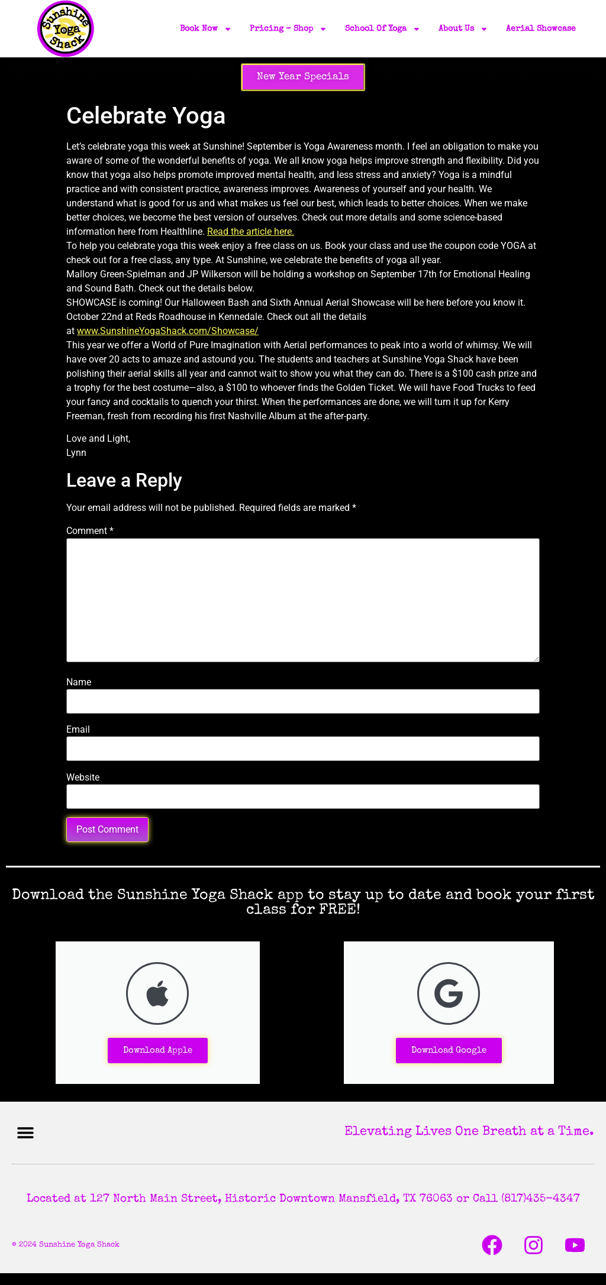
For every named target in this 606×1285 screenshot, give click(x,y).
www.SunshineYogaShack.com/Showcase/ (168, 330)
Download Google (448, 1050)
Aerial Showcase (541, 29)
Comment (90, 531)
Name (78, 682)
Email (78, 729)
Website (82, 777)
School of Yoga (383, 29)
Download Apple (157, 1050)
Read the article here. (250, 231)
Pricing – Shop (288, 29)
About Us (463, 29)
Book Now (206, 29)
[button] (25, 1132)
